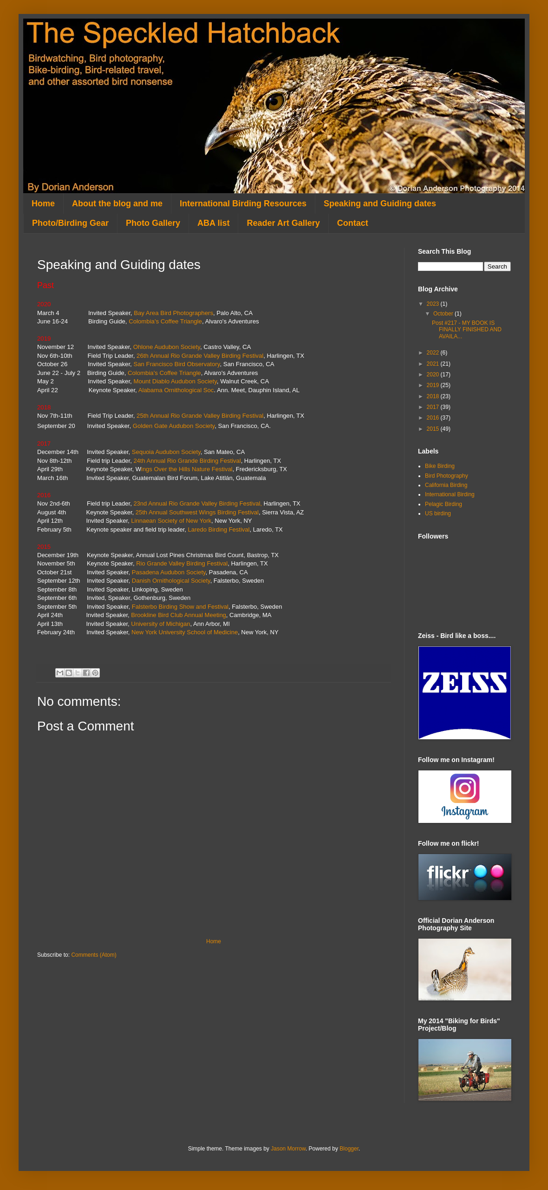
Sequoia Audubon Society (166, 451)
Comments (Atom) (93, 955)
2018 (434, 396)
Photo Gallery (153, 223)
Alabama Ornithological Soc (176, 390)
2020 (434, 374)
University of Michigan (160, 623)
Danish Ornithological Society (171, 580)
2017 (434, 407)
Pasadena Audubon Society (169, 572)
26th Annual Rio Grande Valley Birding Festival (200, 355)
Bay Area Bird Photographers (173, 312)
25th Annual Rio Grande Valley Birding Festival (200, 415)
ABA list (213, 223)
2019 (434, 385)
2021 (434, 364)
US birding (438, 513)
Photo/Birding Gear (70, 223)
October (444, 313)
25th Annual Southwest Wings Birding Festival (197, 512)
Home (43, 203)
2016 (434, 417)
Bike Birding (440, 466)
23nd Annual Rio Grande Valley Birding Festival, (197, 503)
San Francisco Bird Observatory (176, 364)
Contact (352, 223)
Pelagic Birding (443, 504)
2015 (434, 429)
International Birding (450, 494)
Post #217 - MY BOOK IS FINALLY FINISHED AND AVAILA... (467, 330)
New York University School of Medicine (184, 632)
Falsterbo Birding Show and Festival (180, 606)
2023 (434, 304)
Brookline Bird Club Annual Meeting (178, 614)
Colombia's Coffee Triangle (165, 321)
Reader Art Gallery (283, 223)
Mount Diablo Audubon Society (174, 381)
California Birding (446, 485)
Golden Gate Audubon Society (174, 425)
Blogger (349, 1148)
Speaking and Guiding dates (380, 203)
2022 (434, 352)
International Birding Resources (243, 203)
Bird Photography (446, 476)
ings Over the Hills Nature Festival (187, 469)
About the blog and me (117, 203)
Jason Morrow (288, 1148)
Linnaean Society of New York (171, 520)
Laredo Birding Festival (218, 529)
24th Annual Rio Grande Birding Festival (187, 460)
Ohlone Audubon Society (166, 346)
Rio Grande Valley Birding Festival (182, 563)
